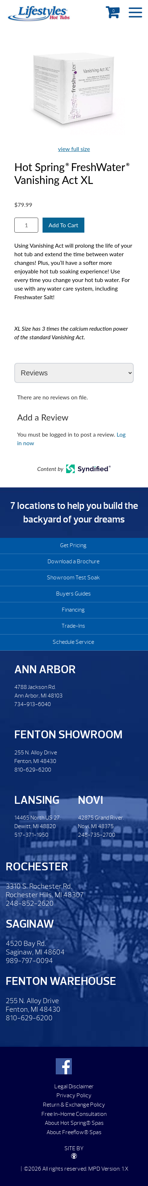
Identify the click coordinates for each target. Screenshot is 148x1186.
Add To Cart (63, 225)
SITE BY (74, 1152)
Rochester (37, 866)
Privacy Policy (74, 1095)
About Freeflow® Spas (74, 1132)
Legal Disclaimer (74, 1086)
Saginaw (30, 924)
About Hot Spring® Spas (74, 1123)
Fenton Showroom (68, 734)
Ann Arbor (45, 669)
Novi (90, 800)
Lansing (36, 800)
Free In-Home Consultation (74, 1114)
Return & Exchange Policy (74, 1104)
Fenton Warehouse (61, 981)
